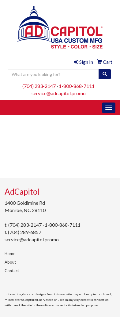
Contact (12, 270)
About (10, 262)
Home (10, 253)
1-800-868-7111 (77, 86)
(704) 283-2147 (39, 86)
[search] (105, 74)
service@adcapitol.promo (59, 93)
